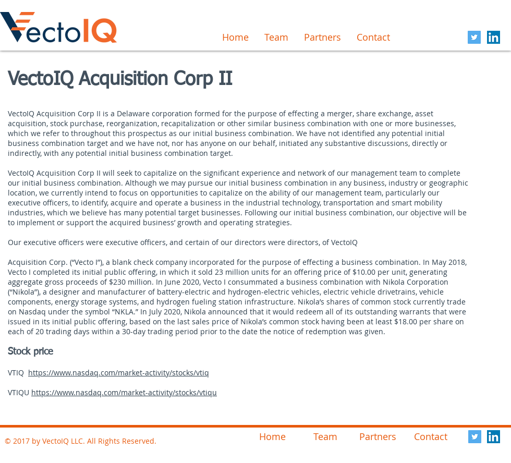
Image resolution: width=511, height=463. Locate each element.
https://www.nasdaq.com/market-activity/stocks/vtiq (118, 372)
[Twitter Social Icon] (474, 37)
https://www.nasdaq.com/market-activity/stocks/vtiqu (124, 392)
